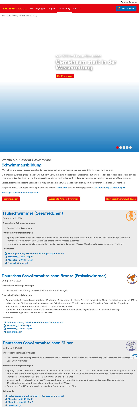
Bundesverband (84, 404)
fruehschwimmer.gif (18, 124)
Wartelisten (61, 48)
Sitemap (27, 404)
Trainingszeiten (10, 60)
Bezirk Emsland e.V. (129, 404)
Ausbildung (13, 16)
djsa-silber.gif (14, 266)
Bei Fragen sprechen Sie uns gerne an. (21, 53)
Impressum (6, 404)
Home (4, 16)
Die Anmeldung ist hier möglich (109, 48)
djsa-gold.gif (13, 357)
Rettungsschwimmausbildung (121, 60)
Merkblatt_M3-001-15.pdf (20, 121)
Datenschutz (18, 404)
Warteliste (124, 2)
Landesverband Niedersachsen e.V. (106, 404)
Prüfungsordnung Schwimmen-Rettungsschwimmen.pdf (36, 114)
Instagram (133, 2)
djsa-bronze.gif (14, 193)
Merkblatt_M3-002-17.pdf (20, 118)
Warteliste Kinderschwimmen (63, 60)
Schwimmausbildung (28, 16)
